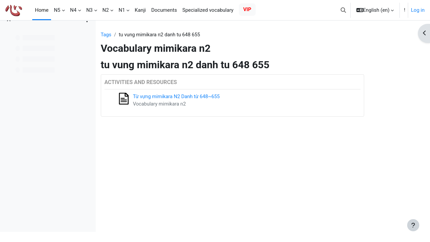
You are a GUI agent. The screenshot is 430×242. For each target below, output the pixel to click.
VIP (247, 9)
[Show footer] (413, 225)
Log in (418, 10)
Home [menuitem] (41, 10)
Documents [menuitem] (164, 10)
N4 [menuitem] (73, 10)
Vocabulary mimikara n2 (185, 104)
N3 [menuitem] (89, 10)
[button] (343, 10)
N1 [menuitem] (122, 10)
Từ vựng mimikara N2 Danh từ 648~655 (202, 97)
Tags (131, 35)
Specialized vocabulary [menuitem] (207, 10)
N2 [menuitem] (105, 10)
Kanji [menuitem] (140, 10)
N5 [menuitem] (57, 10)
